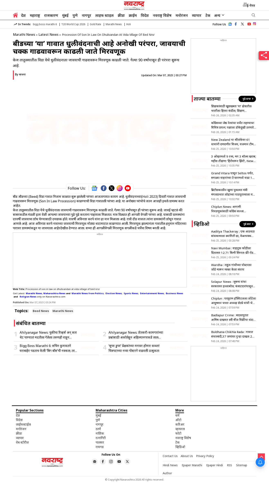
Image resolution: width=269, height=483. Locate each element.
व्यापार (196, 15)
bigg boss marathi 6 (45, 24)
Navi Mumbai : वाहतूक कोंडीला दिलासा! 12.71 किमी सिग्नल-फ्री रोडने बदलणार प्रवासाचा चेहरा (233, 250)
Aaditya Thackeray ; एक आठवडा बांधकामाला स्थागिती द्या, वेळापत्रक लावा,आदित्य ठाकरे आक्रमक (233, 233)
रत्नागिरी (101, 438)
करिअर (179, 424)
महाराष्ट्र (35, 15)
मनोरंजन (182, 15)
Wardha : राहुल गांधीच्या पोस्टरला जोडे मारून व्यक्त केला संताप (231, 267)
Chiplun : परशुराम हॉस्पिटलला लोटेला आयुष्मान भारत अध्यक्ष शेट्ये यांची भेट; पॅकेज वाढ (233, 300)
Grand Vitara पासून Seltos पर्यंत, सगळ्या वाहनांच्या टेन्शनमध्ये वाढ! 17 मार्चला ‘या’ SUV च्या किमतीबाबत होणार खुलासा (232, 175)
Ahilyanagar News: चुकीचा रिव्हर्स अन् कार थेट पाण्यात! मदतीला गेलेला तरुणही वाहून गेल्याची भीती (48, 335)
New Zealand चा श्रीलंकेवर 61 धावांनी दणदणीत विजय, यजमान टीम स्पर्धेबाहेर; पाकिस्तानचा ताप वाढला (232, 142)
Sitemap (241, 465)
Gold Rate (95, 24)
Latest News (48, 34)
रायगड (100, 447)
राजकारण (51, 15)
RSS (229, 465)
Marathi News (114, 24)
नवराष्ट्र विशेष (162, 15)
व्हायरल (180, 429)
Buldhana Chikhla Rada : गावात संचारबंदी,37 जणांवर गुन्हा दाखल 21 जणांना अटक (232, 334)
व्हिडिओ (180, 447)
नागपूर (86, 15)
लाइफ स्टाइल (104, 15)
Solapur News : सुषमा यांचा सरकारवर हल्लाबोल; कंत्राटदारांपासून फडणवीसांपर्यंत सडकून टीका (232, 284)
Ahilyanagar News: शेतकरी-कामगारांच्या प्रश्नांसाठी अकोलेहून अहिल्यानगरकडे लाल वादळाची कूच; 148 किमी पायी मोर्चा (136, 335)
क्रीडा (121, 15)
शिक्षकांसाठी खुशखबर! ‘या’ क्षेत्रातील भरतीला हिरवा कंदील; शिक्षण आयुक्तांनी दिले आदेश (231, 108)
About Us (187, 456)
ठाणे (98, 429)
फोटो (178, 433)
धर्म (177, 415)
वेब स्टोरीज (22, 442)
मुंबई (65, 15)
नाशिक (100, 433)
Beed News (41, 311)
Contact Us (170, 456)
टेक (207, 15)
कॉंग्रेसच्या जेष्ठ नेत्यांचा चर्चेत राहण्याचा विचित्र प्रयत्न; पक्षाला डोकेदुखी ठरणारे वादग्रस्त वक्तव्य (232, 125)
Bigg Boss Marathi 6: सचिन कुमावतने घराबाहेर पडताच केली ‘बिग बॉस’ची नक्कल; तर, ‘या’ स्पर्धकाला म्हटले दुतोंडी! (48, 348)
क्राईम (133, 15)
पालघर (100, 442)
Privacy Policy (205, 456)
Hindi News (170, 465)
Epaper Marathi (192, 465)
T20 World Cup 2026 (73, 24)
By (20, 74)
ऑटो (178, 420)
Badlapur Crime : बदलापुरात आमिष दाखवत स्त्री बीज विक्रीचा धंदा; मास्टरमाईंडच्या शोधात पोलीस (232, 317)
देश (23, 15)
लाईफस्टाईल (23, 424)
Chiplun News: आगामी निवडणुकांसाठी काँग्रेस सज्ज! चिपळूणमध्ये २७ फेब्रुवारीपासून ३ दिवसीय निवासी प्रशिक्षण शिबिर (229, 209)
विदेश (145, 15)
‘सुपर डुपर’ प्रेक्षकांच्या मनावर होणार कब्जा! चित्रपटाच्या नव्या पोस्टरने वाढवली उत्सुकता (134, 348)
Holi (128, 24)
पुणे (75, 15)
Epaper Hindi (214, 465)
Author (167, 473)
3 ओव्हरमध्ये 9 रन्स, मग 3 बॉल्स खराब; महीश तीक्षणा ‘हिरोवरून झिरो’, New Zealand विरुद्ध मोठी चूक (233, 158)
